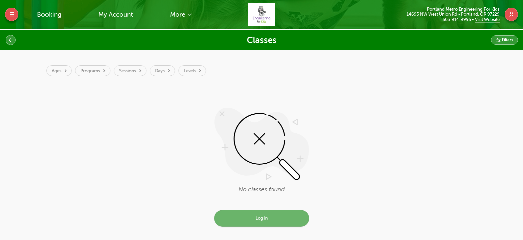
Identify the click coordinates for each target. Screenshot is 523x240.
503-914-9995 (457, 19)
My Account (115, 14)
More (178, 14)
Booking (49, 14)
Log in (261, 219)
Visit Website (487, 19)
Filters (507, 40)
